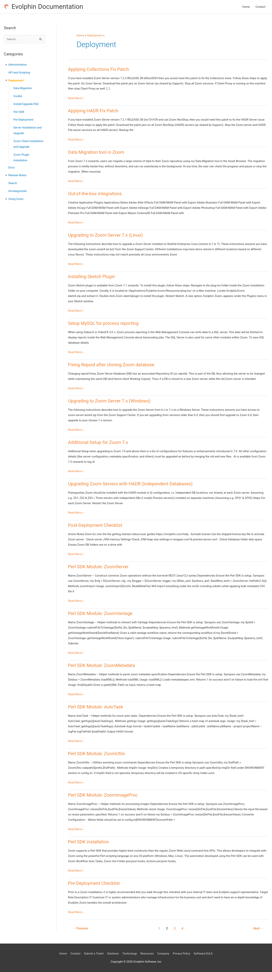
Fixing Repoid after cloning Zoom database (111, 364)
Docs (11, 167)
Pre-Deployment (23, 119)
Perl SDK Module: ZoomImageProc (103, 795)
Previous (80, 928)
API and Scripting (19, 72)
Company (163, 953)
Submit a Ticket (94, 953)
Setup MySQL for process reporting (103, 323)
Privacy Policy (181, 953)
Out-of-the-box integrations (95, 193)
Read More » (76, 98)
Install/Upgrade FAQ (26, 104)
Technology (129, 953)
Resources (147, 953)
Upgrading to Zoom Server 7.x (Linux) (105, 235)
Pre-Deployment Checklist (94, 883)
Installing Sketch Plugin (91, 276)
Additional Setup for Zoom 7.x (98, 442)
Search (12, 183)
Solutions (113, 953)
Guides (17, 96)
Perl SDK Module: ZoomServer (98, 566)
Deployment (16, 80)
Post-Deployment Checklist (95, 525)
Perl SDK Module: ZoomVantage (100, 613)
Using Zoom (16, 199)
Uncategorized (17, 191)
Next (258, 928)
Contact (260, 6)
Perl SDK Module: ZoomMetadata (101, 665)
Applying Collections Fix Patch (98, 69)
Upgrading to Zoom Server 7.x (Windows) (109, 401)
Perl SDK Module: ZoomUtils (96, 753)
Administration (17, 64)
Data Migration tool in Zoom (96, 152)
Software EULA (203, 953)
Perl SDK (18, 112)
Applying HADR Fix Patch (93, 110)
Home (246, 6)
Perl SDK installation (88, 841)
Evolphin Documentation (47, 7)
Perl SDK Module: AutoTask (95, 707)
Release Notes (17, 175)
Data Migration (22, 88)
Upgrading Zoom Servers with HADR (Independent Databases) (130, 483)
